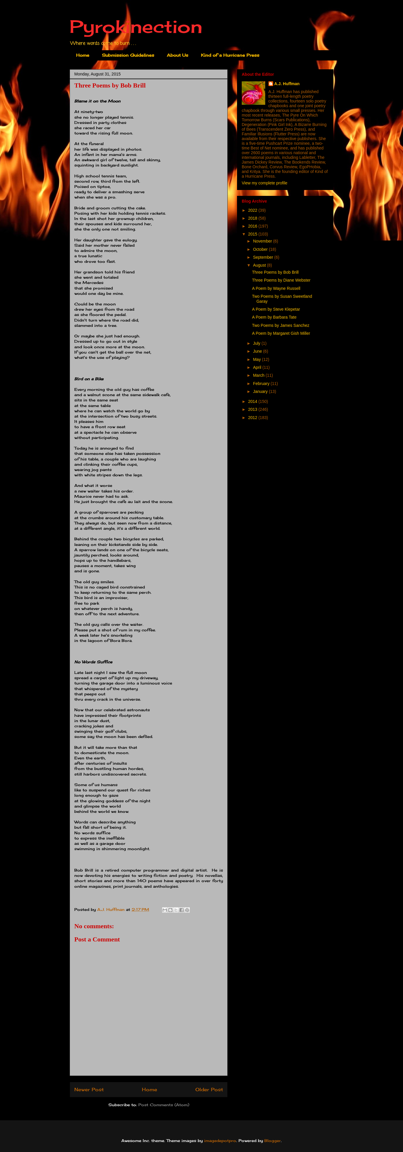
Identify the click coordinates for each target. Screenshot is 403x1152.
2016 (253, 226)
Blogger (272, 1140)
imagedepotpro (220, 1140)
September (263, 257)
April (257, 367)
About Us (177, 55)
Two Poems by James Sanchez (280, 325)
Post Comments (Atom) (163, 1104)
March (259, 375)
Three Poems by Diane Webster (281, 280)
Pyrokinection (136, 26)
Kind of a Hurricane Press (230, 55)
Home (82, 55)
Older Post (209, 1089)
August (260, 265)
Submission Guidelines (128, 55)
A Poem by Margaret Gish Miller (281, 333)
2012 (253, 417)
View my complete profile (264, 183)
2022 (253, 210)
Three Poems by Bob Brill (275, 272)
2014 (253, 401)
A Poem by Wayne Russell (276, 288)
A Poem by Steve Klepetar (276, 309)
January (261, 391)
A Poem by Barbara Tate (274, 317)
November (263, 241)
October (261, 249)
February (262, 383)
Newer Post (89, 1089)
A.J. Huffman (287, 83)
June (258, 351)
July (257, 343)
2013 (253, 409)
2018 (253, 218)
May (257, 359)
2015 (253, 234)
